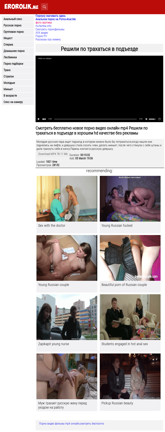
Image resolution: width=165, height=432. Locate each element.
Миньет (8, 89)
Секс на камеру (13, 102)
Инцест (8, 38)
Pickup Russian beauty (117, 403)
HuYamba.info (43, 26)
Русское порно (12, 25)
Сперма (8, 44)
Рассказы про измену (48, 39)
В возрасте (10, 95)
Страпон (9, 76)
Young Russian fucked (117, 225)
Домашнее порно (14, 51)
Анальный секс (13, 19)
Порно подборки (13, 63)
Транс (7, 70)
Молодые (9, 83)
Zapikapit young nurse (53, 344)
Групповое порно (14, 32)
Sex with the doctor (51, 225)
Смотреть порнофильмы (50, 29)
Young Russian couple (53, 285)
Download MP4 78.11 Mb (53, 154)
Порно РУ (41, 36)
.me (21, 7)
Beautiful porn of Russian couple (124, 285)
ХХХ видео (42, 32)
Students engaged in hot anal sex (125, 344)
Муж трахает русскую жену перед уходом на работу (62, 405)
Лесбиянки (10, 57)
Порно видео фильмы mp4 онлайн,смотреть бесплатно (71, 423)
